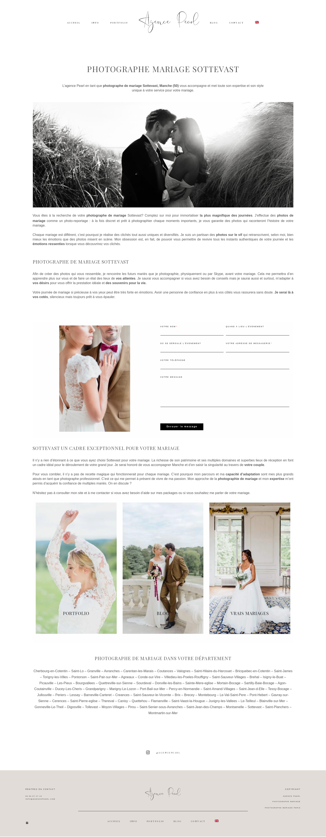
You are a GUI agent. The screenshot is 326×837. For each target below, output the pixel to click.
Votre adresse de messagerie (248, 347)
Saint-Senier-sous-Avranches (161, 711)
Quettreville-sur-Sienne (116, 687)
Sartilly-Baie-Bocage (259, 687)
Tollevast (91, 711)
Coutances (165, 675)
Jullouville (44, 699)
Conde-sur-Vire (149, 681)
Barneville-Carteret (97, 699)
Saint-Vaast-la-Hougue (188, 705)
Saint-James (283, 675)
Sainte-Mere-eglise (199, 687)
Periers (60, 699)
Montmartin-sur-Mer (163, 717)
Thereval (107, 705)
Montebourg (207, 699)
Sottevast (135, 219)
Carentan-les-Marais (138, 675)
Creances (122, 699)
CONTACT (236, 22)
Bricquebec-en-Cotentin (252, 675)
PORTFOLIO (119, 22)
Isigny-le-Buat (273, 681)
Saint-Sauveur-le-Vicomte (152, 699)
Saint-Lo (77, 675)
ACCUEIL (73, 22)
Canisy (123, 705)
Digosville (74, 711)
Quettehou (139, 705)
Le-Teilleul (248, 705)
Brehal (254, 681)
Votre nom (168, 330)
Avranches (112, 675)
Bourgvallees (85, 687)
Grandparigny (95, 693)
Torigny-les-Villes (55, 681)
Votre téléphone (173, 364)
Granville (93, 675)
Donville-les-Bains (168, 687)
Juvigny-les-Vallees (223, 705)
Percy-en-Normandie (184, 693)
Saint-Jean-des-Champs (204, 711)
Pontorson (79, 681)
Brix (177, 699)
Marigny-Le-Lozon (122, 693)
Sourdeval (143, 687)
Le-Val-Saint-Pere (233, 699)
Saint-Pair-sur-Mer (104, 681)
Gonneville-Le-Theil (49, 711)
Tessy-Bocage (278, 693)
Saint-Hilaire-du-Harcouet (213, 675)
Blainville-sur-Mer (272, 705)
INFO (95, 22)
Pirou (132, 711)
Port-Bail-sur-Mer (152, 693)
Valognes (183, 675)
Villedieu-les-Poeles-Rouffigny (186, 681)
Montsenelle (235, 711)
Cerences (59, 705)
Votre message (171, 381)
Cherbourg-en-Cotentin (50, 675)
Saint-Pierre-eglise (84, 705)
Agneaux (127, 681)
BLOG (214, 22)
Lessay (75, 699)
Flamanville (159, 705)
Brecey (189, 699)
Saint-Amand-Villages (219, 693)
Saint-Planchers (277, 711)
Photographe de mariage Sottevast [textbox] (81, 265)
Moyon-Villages (113, 711)
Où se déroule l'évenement (180, 347)
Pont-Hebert (258, 699)
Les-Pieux (64, 687)
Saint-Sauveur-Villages (229, 681)
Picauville (46, 687)
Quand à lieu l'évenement (245, 330)
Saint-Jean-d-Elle (251, 693)
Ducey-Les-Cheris (68, 693)
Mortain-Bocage (228, 687)
